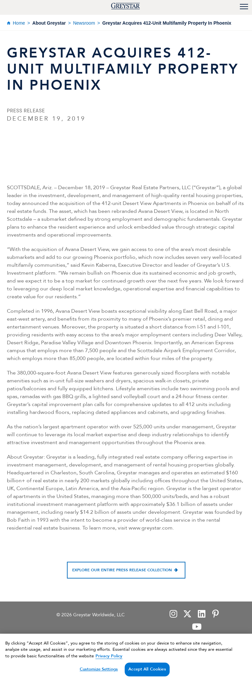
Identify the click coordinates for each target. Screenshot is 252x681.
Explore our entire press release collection (122, 570)
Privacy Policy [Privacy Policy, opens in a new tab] (108, 661)
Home (19, 23)
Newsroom (84, 23)
